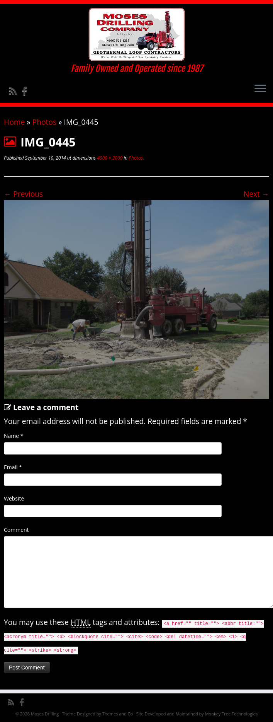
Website (14, 498)
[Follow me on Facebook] (27, 90)
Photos (44, 122)
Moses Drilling (45, 714)
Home (14, 122)
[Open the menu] (260, 89)
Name (14, 435)
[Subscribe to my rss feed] (15, 90)
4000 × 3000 (109, 158)
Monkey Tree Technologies (231, 714)
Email (13, 467)
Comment (16, 529)
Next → (256, 194)
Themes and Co (117, 714)
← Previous (23, 194)
